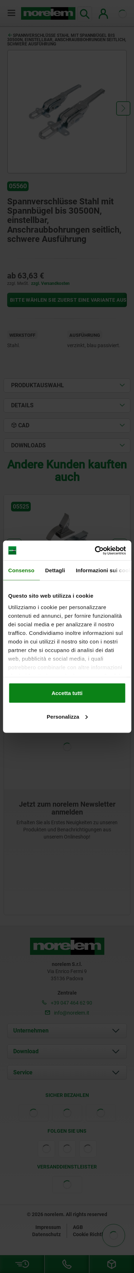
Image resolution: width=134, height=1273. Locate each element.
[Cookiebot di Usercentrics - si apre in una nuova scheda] (95, 550)
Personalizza (67, 716)
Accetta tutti (67, 693)
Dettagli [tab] (55, 570)
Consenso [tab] (21, 570)
